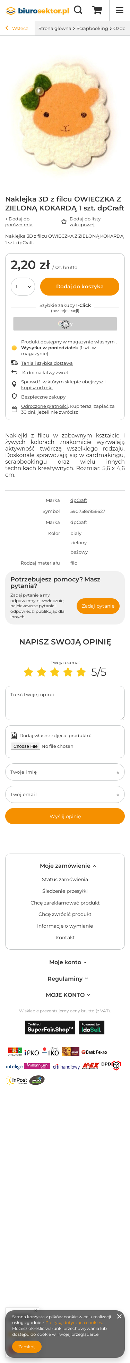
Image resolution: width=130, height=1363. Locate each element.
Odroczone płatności (44, 406)
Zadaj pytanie (98, 606)
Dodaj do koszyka (80, 286)
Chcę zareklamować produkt (65, 903)
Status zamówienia (65, 879)
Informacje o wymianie (65, 926)
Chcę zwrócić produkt (65, 914)
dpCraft (78, 500)
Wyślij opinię (65, 816)
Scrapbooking (92, 28)
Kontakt (65, 938)
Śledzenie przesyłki (65, 891)
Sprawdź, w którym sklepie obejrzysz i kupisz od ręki (63, 384)
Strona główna (54, 28)
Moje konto (65, 962)
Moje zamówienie (65, 866)
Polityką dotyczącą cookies (73, 1322)
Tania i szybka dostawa (47, 363)
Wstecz (16, 28)
